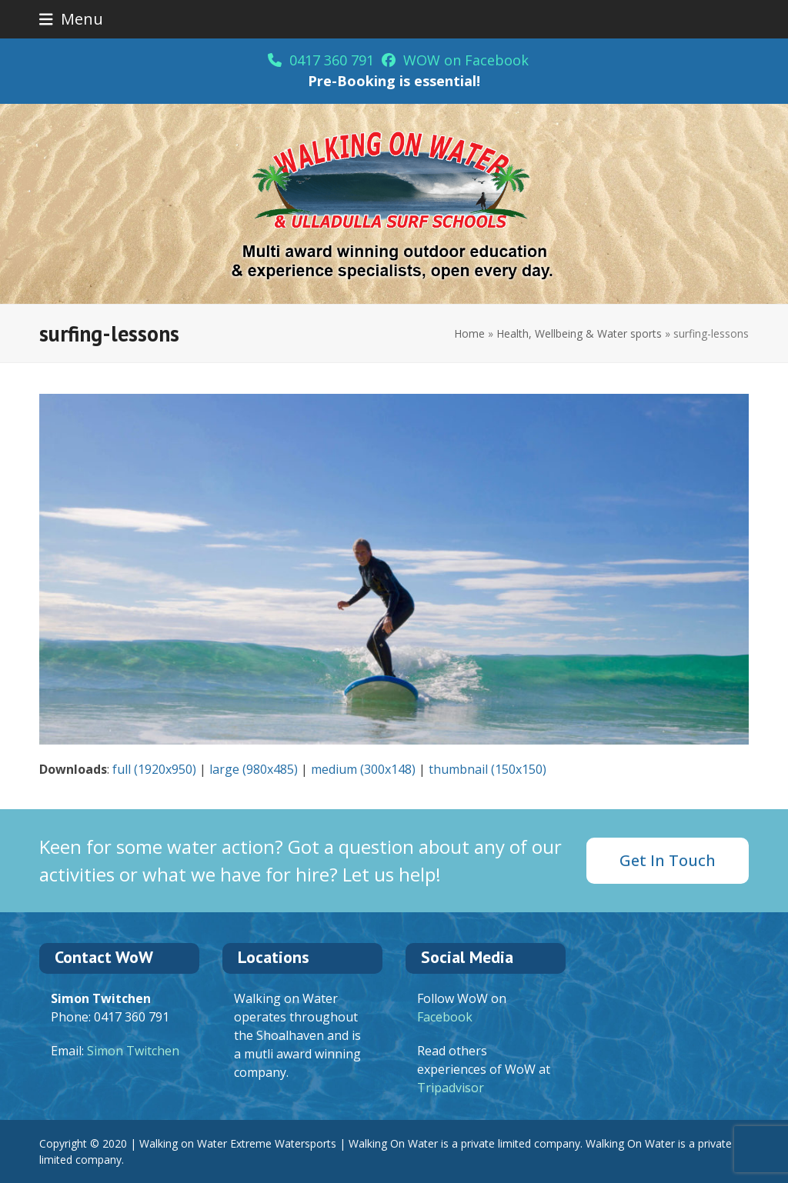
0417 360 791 (321, 60)
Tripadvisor (450, 1087)
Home (469, 333)
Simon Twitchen (133, 1050)
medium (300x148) (363, 769)
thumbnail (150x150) (487, 769)
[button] (71, 18)
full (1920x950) (154, 769)
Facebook (444, 1016)
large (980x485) (253, 769)
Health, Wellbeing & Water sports (579, 333)
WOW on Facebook (455, 60)
